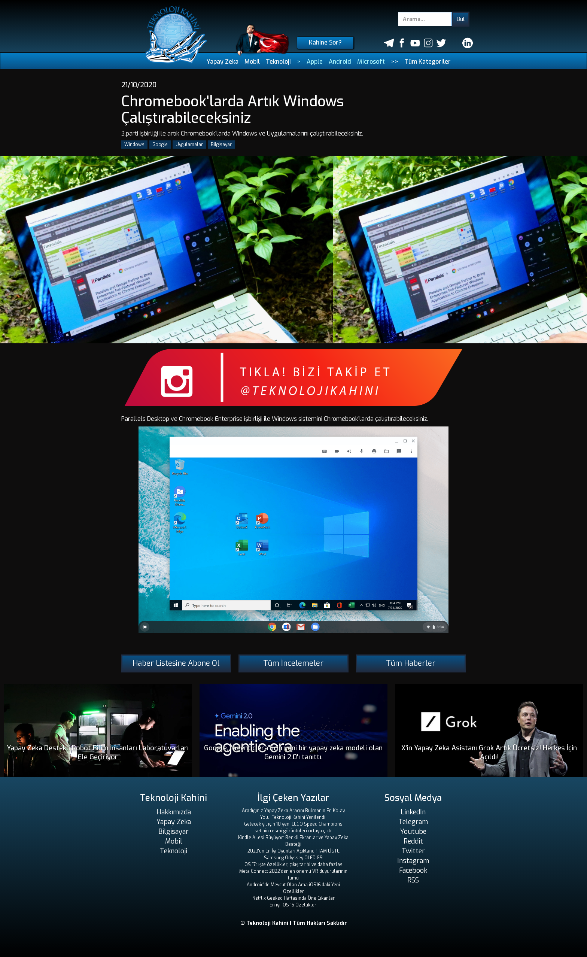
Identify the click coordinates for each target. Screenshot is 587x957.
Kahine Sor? (325, 42)
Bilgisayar (221, 145)
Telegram (413, 821)
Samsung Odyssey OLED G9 (293, 858)
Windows (134, 145)
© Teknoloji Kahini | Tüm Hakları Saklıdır (293, 923)
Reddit (413, 841)
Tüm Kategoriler (427, 62)
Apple (315, 62)
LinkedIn (413, 812)
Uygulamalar (189, 145)
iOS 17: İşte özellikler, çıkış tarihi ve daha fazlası (293, 865)
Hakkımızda (173, 812)
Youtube (413, 831)
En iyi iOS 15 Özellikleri (293, 905)
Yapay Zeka (222, 62)
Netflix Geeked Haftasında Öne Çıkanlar (293, 898)
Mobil (252, 62)
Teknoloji (278, 62)
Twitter (413, 851)
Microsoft (371, 62)
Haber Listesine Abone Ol (176, 663)
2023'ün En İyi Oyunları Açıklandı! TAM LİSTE (293, 851)
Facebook (413, 870)
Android (340, 62)
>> (394, 62)
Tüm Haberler (410, 663)
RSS (413, 880)
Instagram (413, 860)
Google (160, 145)
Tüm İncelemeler (293, 663)
